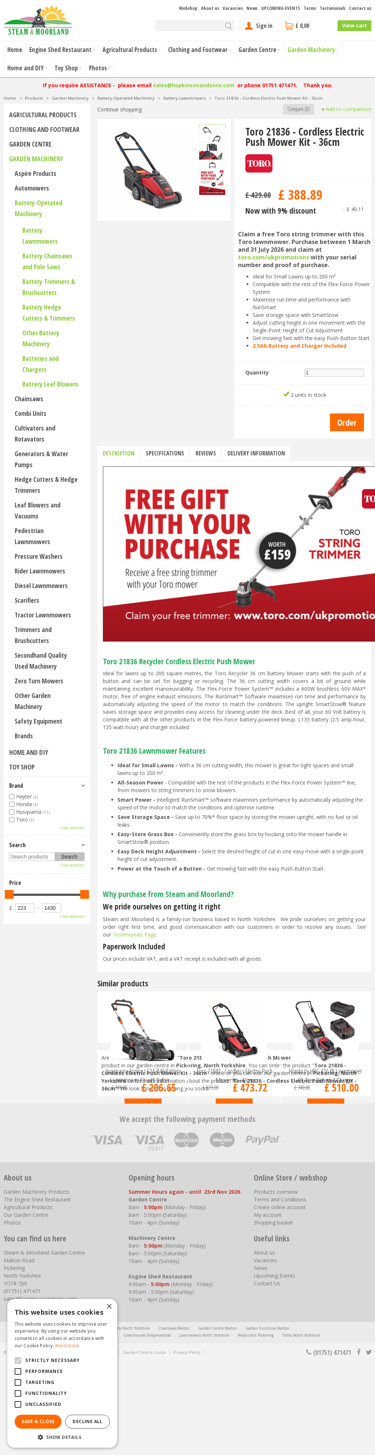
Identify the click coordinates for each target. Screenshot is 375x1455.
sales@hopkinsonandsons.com (193, 85)
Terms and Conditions (280, 1292)
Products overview (276, 1285)
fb (358, 1446)
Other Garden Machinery (33, 701)
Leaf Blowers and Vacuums (37, 510)
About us (264, 1346)
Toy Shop (22, 766)
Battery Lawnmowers (40, 235)
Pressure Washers (39, 556)
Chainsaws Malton (174, 1421)
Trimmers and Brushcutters (33, 635)
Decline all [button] (87, 1421)
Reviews (206, 453)
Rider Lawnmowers (40, 570)
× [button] (109, 1307)
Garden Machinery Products (37, 1285)
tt (368, 1446)
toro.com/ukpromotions (273, 257)
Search (17, 845)
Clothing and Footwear (44, 129)
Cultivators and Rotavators (35, 433)
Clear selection (72, 828)
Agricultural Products (43, 114)
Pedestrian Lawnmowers (32, 536)
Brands (24, 735)
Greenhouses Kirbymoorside (147, 1428)
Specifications (165, 453)
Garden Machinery (36, 158)
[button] (62, 1436)
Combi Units (31, 413)
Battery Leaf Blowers (50, 384)
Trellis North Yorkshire (301, 1428)
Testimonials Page (134, 934)
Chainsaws (29, 398)
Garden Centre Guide (144, 1445)
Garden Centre (30, 144)
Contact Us (267, 1376)
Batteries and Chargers (40, 364)
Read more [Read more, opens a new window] (67, 1346)
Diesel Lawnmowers (41, 585)
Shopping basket (273, 1315)
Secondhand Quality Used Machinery (41, 661)
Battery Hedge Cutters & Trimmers (48, 312)
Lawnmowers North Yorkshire (204, 1428)
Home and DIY (28, 752)
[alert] (62, 1373)
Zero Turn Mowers (39, 680)
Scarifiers (27, 600)
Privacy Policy (187, 1445)
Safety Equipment (38, 721)
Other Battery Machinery (40, 338)
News (260, 1361)
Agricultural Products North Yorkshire (118, 1421)
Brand (16, 785)
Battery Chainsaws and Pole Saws (47, 261)
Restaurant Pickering (256, 1428)
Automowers (32, 188)
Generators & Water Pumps (41, 459)
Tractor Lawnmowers (43, 614)
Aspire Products (35, 173)
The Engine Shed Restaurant (37, 1292)
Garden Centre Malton (217, 1421)
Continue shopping (119, 109)
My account (268, 1308)
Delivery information (256, 453)
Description (118, 453)
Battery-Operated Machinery (38, 208)
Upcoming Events (274, 1369)
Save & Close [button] (38, 1421)
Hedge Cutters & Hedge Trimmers (46, 485)
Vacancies (265, 1353)
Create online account (280, 1300)
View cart (354, 25)
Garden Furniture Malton (267, 1421)
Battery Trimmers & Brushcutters (48, 287)
